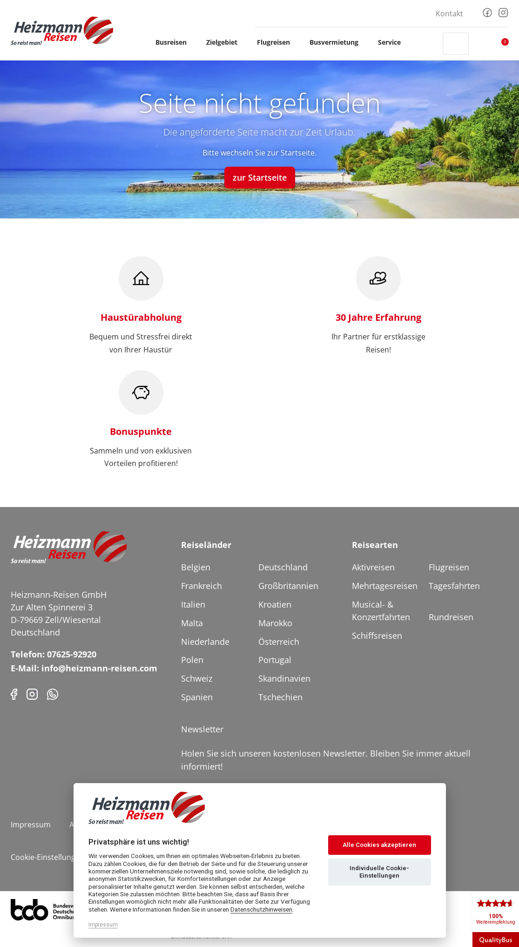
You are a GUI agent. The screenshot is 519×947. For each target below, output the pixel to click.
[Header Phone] (426, 43)
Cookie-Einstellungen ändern (61, 857)
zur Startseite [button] (260, 177)
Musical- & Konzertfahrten (381, 610)
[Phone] (52, 694)
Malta (192, 623)
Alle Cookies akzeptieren (379, 844)
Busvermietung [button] (338, 42)
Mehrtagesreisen (385, 585)
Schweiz (196, 678)
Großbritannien (288, 585)
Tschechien (280, 697)
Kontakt (449, 13)
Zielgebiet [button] (226, 42)
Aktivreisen (373, 567)
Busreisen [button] (175, 42)
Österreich (278, 641)
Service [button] (393, 42)
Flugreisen (449, 567)
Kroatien (274, 604)
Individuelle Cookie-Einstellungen (379, 872)
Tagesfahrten (454, 585)
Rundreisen (451, 616)
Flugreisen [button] (277, 42)
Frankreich (201, 585)
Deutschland (283, 567)
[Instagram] (503, 12)
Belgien (195, 567)
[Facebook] (487, 12)
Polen (192, 659)
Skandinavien (284, 678)
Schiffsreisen (377, 635)
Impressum (31, 824)
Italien (193, 604)
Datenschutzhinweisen (261, 909)
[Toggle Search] (456, 43)
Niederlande (205, 641)
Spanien (197, 697)
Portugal (274, 659)
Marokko (275, 623)
